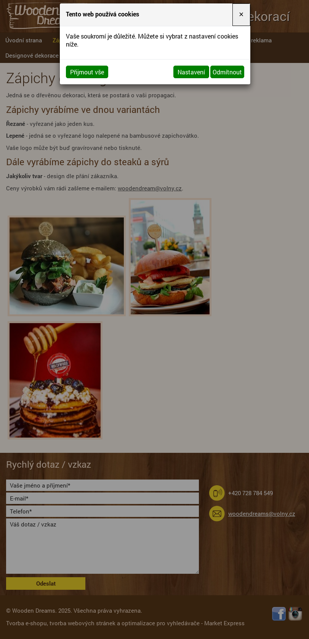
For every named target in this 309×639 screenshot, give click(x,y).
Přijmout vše (87, 72)
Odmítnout (227, 72)
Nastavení (191, 72)
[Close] (241, 14)
